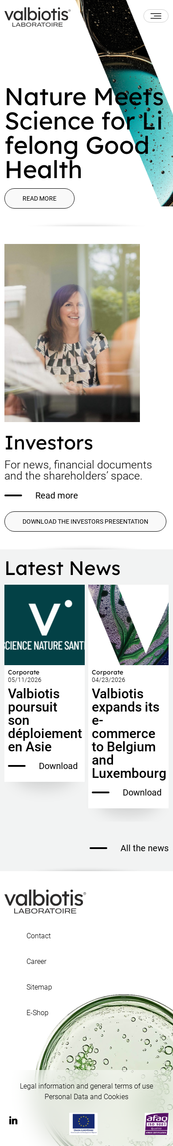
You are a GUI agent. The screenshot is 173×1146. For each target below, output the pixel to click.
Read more (39, 198)
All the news (129, 848)
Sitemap (39, 987)
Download (43, 766)
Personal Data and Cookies (86, 1097)
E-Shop (37, 1013)
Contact (38, 936)
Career (36, 962)
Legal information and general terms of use (86, 1086)
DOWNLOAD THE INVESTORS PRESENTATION (85, 521)
